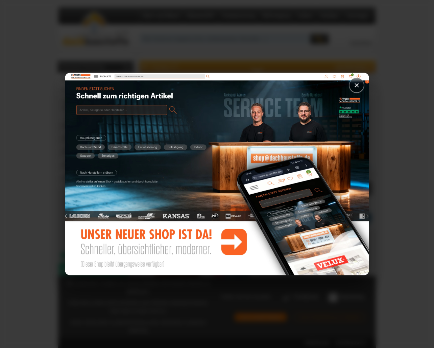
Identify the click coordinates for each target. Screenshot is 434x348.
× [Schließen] (356, 85)
